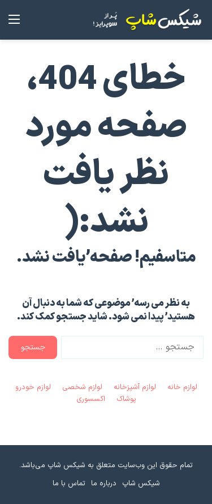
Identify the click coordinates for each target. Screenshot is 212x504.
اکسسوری (90, 399)
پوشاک (126, 399)
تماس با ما (69, 483)
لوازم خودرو (33, 387)
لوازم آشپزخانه (135, 387)
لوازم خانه (182, 387)
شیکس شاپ (141, 483)
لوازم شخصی (82, 387)
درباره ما (103, 483)
